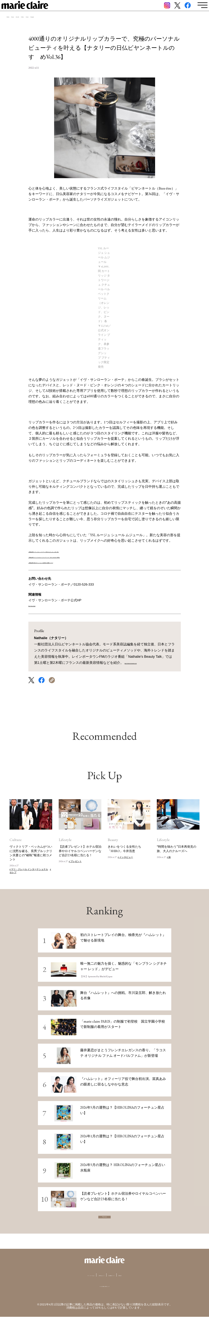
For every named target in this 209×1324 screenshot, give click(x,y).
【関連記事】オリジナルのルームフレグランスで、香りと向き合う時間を (85, 556)
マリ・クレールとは (70, 1282)
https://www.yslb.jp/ (42, 605)
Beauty (34, 23)
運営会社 (146, 1282)
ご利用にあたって (98, 1282)
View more (104, 1221)
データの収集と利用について (104, 1293)
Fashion (15, 23)
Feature (92, 23)
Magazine (113, 23)
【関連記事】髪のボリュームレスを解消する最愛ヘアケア (73, 562)
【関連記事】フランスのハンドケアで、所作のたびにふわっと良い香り (83, 551)
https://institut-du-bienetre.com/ (148, 663)
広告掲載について (125, 1282)
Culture (73, 23)
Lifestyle (53, 23)
